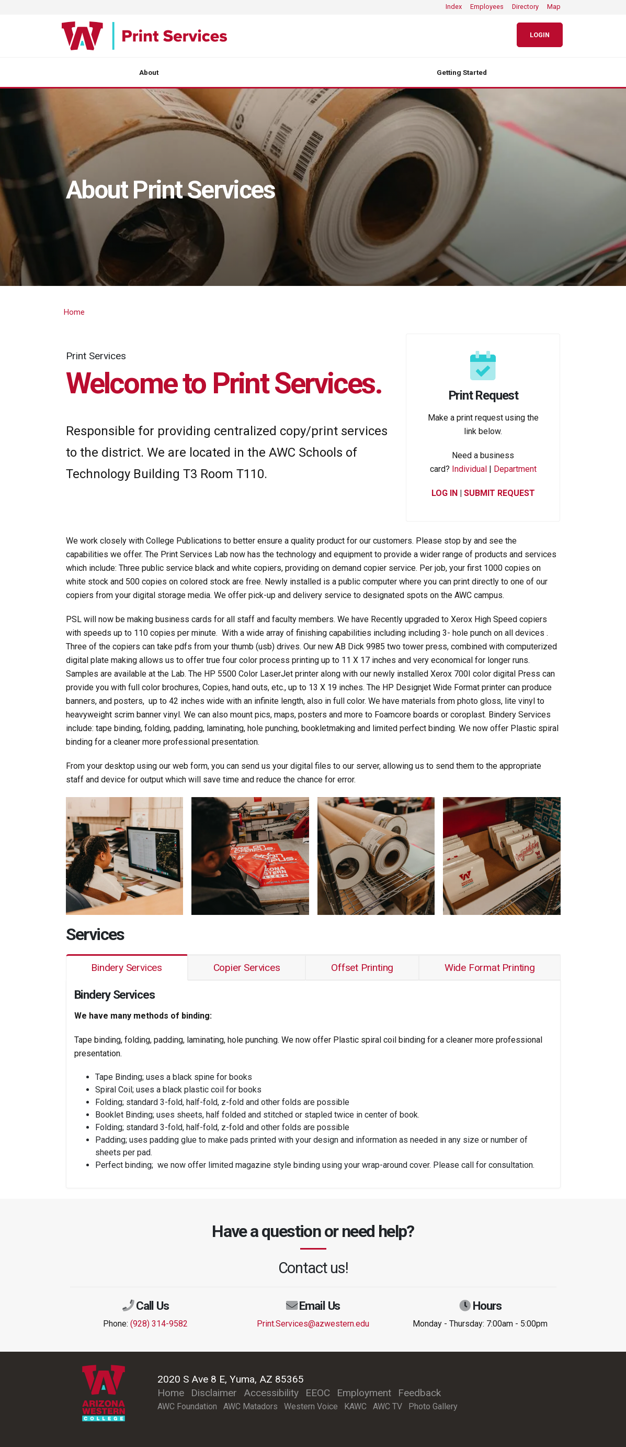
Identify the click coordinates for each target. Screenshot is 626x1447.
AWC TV (387, 1406)
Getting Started (462, 72)
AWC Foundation (187, 1406)
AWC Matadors (250, 1406)
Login (540, 35)
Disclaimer (214, 1393)
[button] (125, 855)
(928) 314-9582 (159, 1324)
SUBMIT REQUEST (499, 493)
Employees (487, 6)
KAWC (355, 1406)
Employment (364, 1393)
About (148, 72)
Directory (525, 6)
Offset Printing (362, 968)
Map (554, 6)
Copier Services (246, 968)
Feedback (419, 1393)
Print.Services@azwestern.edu (313, 1324)
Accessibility (271, 1393)
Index (454, 6)
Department (515, 469)
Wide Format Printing (490, 968)
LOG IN (444, 493)
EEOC (317, 1393)
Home (74, 312)
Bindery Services (126, 968)
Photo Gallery (433, 1406)
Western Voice (311, 1406)
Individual (469, 469)
